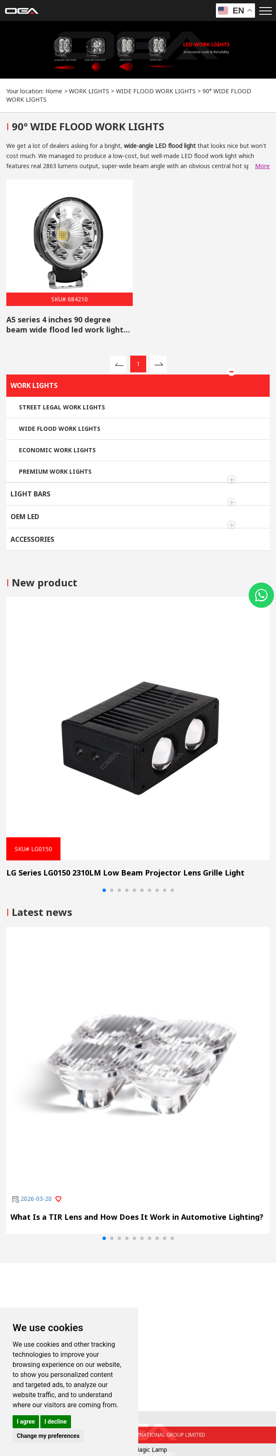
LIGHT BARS (30, 494)
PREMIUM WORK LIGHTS (55, 471)
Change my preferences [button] (48, 1435)
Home (53, 91)
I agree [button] (26, 1421)
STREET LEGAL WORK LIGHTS (62, 407)
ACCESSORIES (32, 539)
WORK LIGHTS (89, 91)
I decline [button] (56, 1421)
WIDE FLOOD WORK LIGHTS (156, 91)
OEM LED (25, 516)
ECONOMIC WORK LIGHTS (57, 450)
